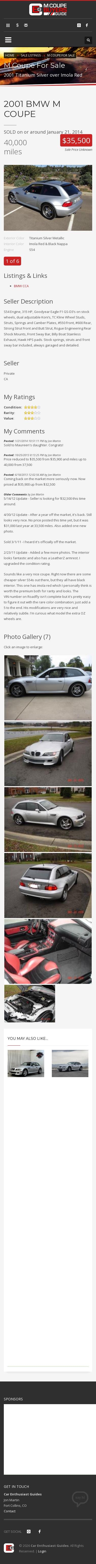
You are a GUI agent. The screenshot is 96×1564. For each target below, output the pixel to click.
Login (42, 1551)
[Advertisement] (48, 1229)
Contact (9, 1511)
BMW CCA (21, 286)
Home (9, 55)
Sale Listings (31, 55)
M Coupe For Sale (61, 55)
